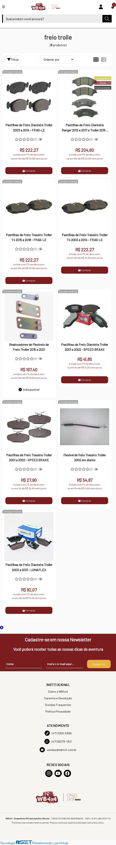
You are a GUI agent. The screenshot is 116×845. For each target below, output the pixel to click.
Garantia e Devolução (58, 698)
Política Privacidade (58, 711)
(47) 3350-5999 (58, 733)
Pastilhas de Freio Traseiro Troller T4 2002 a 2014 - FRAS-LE (85, 237)
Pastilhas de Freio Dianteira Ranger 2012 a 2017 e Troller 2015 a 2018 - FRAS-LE (85, 128)
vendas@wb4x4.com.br (58, 749)
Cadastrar (98, 664)
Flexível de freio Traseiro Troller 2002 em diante (84, 457)
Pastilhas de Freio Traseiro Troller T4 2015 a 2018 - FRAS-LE (29, 237)
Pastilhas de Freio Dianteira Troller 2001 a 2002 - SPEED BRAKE (84, 346)
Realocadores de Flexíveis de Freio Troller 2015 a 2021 (29, 346)
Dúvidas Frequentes (58, 705)
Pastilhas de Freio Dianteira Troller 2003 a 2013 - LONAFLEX (28, 567)
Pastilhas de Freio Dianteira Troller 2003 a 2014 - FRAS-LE (28, 127)
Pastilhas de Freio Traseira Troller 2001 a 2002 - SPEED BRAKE (29, 457)
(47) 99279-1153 (58, 741)
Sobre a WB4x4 (58, 691)
